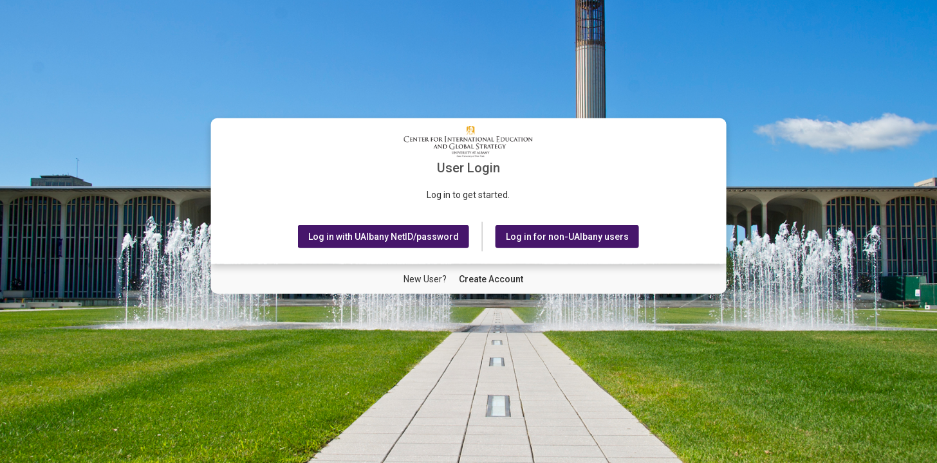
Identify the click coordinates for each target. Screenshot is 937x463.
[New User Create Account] (491, 279)
